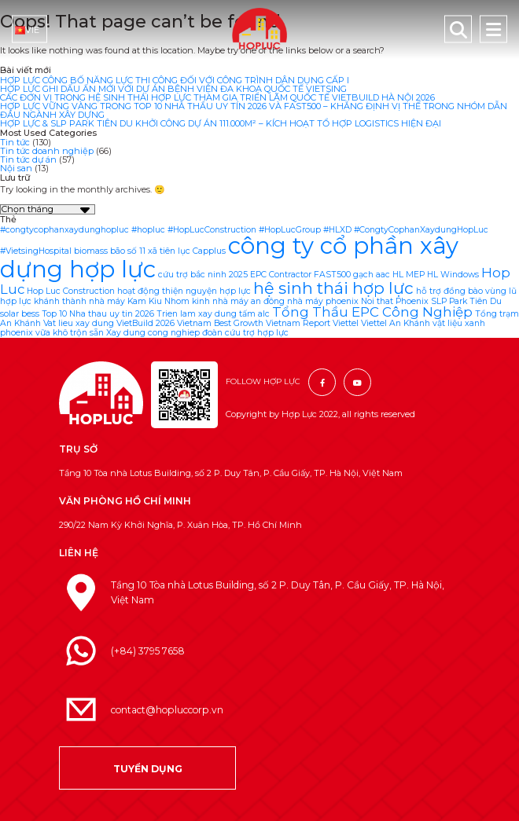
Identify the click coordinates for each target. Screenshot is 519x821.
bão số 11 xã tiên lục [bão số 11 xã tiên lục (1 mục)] (150, 251)
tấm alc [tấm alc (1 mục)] (254, 314)
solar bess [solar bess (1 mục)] (19, 314)
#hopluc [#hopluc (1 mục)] (148, 230)
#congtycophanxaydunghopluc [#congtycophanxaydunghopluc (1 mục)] (64, 230)
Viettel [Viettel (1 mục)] (346, 323)
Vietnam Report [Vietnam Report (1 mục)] (298, 323)
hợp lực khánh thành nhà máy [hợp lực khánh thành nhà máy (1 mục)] (62, 301)
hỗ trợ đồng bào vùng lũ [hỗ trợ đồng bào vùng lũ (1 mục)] (466, 291)
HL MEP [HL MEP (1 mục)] (408, 274)
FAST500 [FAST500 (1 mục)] (332, 274)
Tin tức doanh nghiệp (47, 150)
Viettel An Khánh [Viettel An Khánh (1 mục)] (395, 323)
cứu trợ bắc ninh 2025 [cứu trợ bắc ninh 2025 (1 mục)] (203, 274)
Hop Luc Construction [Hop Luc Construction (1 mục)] (71, 291)
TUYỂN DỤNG (147, 769)
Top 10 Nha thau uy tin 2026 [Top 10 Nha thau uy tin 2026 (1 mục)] (98, 314)
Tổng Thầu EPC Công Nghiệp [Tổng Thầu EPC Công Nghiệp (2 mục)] (372, 312)
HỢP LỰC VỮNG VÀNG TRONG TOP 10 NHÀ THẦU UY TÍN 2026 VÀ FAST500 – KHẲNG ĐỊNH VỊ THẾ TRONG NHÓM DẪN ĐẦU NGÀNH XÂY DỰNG (253, 110)
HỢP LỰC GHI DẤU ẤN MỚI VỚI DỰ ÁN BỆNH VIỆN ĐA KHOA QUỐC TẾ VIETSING (173, 88)
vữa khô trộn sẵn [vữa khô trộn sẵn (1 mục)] (69, 333)
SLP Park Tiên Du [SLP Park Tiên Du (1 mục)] (466, 301)
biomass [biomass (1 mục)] (91, 251)
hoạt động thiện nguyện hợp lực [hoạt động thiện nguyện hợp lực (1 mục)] (184, 291)
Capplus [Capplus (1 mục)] (209, 251)
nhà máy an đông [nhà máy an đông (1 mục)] (248, 301)
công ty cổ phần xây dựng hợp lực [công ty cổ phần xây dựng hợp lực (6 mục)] (229, 257)
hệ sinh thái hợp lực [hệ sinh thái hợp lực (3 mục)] (333, 288)
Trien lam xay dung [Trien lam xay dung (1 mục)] (196, 314)
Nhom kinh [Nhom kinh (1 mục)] (187, 301)
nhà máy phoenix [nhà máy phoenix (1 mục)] (323, 301)
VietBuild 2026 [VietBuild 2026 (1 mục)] (145, 323)
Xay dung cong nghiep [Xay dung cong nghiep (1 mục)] (153, 333)
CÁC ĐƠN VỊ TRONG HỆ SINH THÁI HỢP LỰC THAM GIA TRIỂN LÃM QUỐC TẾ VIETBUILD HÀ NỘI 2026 (217, 97)
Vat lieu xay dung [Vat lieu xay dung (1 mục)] (78, 323)
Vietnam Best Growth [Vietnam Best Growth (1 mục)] (220, 323)
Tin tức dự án (28, 159)
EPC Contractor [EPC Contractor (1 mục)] (280, 274)
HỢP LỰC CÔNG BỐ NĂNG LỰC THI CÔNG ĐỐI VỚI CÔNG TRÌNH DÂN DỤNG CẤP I (174, 80)
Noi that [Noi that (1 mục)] (377, 301)
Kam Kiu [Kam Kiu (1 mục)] (144, 301)
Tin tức (15, 142)
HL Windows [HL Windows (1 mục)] (453, 274)
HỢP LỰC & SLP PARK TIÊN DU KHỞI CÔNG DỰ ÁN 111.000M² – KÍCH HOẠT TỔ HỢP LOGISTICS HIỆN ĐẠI (220, 123)
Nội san (16, 168)
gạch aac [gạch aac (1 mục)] (371, 274)
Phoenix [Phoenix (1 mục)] (412, 301)
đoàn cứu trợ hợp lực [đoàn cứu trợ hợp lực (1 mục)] (245, 333)
